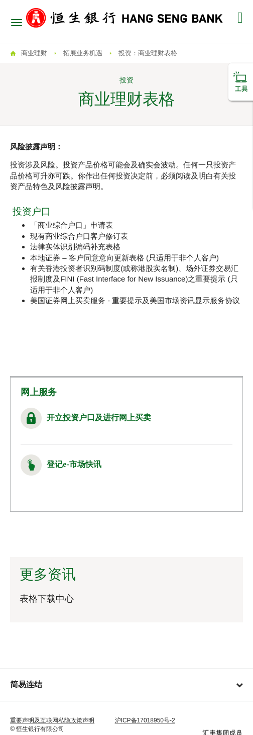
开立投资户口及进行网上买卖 (99, 417)
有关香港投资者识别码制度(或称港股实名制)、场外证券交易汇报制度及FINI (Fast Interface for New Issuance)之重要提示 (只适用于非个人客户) (134, 279)
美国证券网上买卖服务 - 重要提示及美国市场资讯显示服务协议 (135, 300)
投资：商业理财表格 (147, 53)
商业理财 (34, 53)
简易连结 (126, 684)
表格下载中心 (47, 599)
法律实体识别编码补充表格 (75, 246)
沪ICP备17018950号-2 (145, 720)
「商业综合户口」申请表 (71, 225)
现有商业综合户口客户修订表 (79, 236)
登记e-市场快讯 (74, 464)
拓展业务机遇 (82, 53)
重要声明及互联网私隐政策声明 (52, 720)
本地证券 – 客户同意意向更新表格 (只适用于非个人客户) (124, 257)
